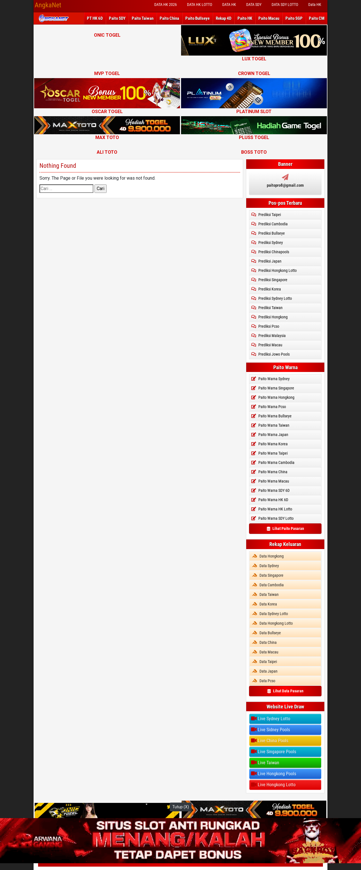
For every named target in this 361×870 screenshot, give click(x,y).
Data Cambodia (268, 585)
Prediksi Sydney (267, 242)
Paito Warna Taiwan (270, 425)
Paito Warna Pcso (268, 406)
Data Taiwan (265, 594)
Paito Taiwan (142, 18)
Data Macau (265, 652)
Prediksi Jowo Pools (270, 354)
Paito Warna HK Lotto (271, 509)
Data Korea (264, 604)
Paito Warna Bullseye (271, 416)
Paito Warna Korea (269, 444)
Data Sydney (265, 565)
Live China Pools (269, 740)
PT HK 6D (95, 18)
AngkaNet (48, 5)
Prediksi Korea (266, 289)
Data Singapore (267, 575)
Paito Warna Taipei (269, 453)
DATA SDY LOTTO (285, 4)
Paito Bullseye (197, 18)
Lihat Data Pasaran (285, 691)
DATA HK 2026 (165, 4)
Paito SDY (117, 18)
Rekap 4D (223, 18)
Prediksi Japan (266, 261)
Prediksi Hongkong (269, 317)
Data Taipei (264, 661)
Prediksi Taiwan (267, 307)
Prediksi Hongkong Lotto (274, 270)
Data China (264, 642)
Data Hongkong (268, 556)
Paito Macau (268, 18)
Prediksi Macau (266, 345)
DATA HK (229, 4)
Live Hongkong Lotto (273, 784)
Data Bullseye (266, 633)
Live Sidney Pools (270, 729)
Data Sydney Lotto (270, 613)
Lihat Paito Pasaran (285, 528)
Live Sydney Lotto (270, 718)
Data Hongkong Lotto (272, 623)
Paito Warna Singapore (272, 388)
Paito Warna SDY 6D (270, 490)
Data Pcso (263, 681)
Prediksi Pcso (265, 326)
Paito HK (244, 18)
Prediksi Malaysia (268, 335)
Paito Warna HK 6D (269, 499)
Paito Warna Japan (269, 434)
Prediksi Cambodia (269, 224)
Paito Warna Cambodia (272, 462)
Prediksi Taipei (266, 214)
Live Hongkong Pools (273, 773)
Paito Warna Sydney (270, 378)
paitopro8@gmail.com (285, 185)
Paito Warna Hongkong (272, 397)
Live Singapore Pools (273, 751)
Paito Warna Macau (270, 481)
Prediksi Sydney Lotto (271, 298)
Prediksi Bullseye (268, 233)
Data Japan (265, 671)
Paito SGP (294, 18)
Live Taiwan (265, 762)
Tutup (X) (180, 807)
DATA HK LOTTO (199, 4)
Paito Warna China (269, 472)
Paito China (169, 18)
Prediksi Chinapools (270, 252)
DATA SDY (253, 4)
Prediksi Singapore (269, 279)
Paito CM (316, 18)
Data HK (314, 4)
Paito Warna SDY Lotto (272, 518)
